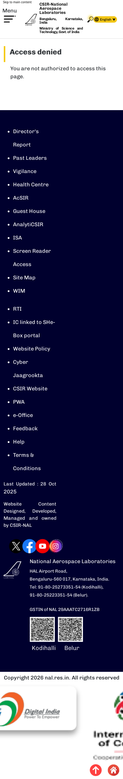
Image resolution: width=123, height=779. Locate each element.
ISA (17, 237)
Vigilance (24, 171)
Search (90, 19)
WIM (19, 291)
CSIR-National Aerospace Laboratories (53, 8)
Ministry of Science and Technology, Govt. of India (61, 30)
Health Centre (31, 184)
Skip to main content (17, 2)
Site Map (24, 277)
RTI (17, 309)
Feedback (25, 428)
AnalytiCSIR (28, 224)
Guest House (29, 211)
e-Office (23, 415)
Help (19, 442)
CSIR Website (30, 388)
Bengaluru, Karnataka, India (61, 21)
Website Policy (31, 349)
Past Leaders (30, 158)
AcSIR (20, 198)
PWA (19, 402)
